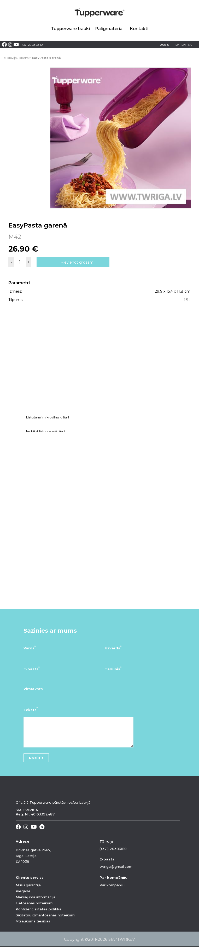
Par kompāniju (112, 885)
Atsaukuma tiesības (33, 921)
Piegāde (23, 891)
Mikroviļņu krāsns (16, 58)
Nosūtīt (36, 758)
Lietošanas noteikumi (34, 903)
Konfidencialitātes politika (38, 909)
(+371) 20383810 (113, 849)
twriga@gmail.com (116, 866)
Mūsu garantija (28, 885)
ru (190, 45)
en (184, 45)
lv (177, 45)
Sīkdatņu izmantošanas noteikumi (45, 915)
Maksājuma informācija (35, 897)
